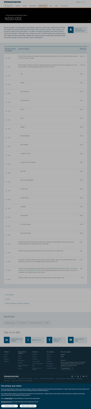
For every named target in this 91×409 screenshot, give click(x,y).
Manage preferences (6, 401)
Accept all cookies (10, 406)
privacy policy (8, 398)
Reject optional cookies (28, 406)
